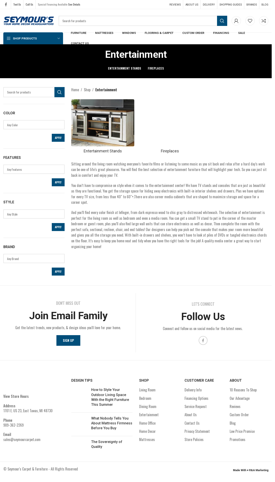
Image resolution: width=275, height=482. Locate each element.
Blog (233, 425)
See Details (74, 4)
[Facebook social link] (6, 4)
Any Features (32, 169)
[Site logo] (28, 20)
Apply (58, 138)
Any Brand (32, 258)
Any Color (32, 124)
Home (75, 89)
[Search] (143, 21)
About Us (191, 416)
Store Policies (194, 441)
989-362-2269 (13, 427)
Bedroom (145, 400)
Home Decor (147, 433)
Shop (87, 89)
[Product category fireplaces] (169, 126)
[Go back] (99, 54)
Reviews (235, 408)
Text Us (17, 4)
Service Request (196, 408)
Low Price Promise (242, 433)
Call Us (29, 4)
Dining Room (147, 408)
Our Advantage (240, 400)
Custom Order (239, 416)
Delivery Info (193, 391)
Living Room (147, 391)
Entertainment (149, 416)
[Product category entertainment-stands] (102, 126)
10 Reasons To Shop (243, 391)
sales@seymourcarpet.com (21, 441)
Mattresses (147, 441)
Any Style (32, 214)
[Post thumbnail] (79, 400)
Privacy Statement (197, 433)
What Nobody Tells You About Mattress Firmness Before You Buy (111, 425)
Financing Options (196, 400)
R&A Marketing (258, 472)
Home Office (147, 425)
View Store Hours (16, 398)
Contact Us (192, 425)
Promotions (237, 441)
